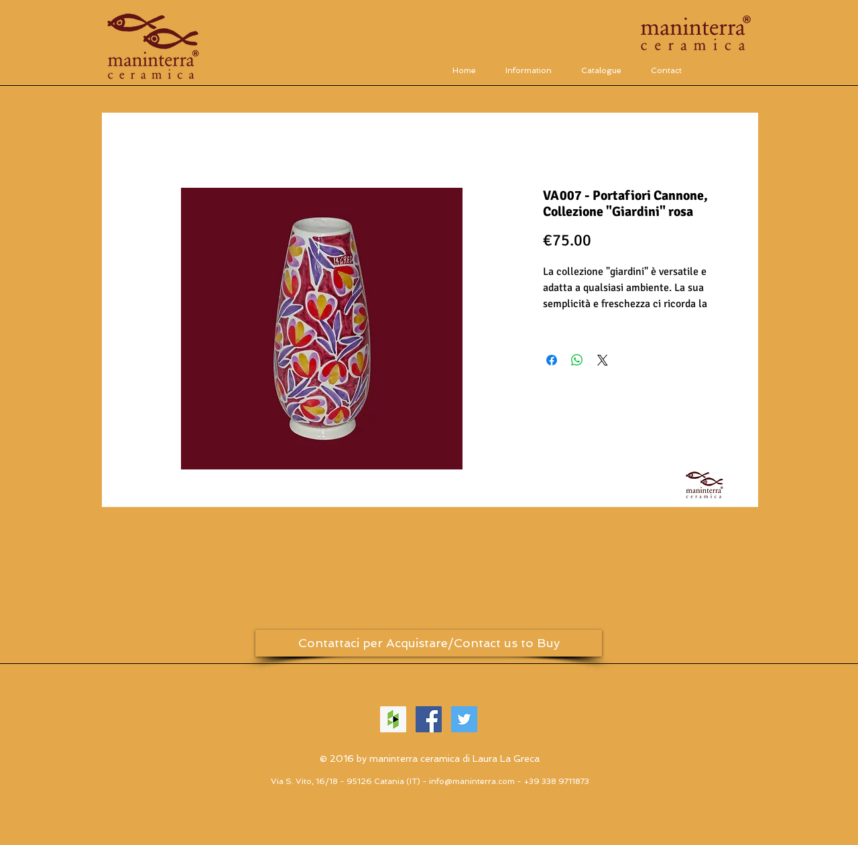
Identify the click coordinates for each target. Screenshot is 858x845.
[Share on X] (603, 360)
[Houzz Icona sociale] (393, 719)
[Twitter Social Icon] (464, 719)
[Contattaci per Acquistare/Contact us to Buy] (428, 643)
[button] (601, 70)
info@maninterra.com (472, 781)
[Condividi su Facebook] (552, 360)
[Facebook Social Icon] (429, 719)
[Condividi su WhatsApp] (577, 360)
